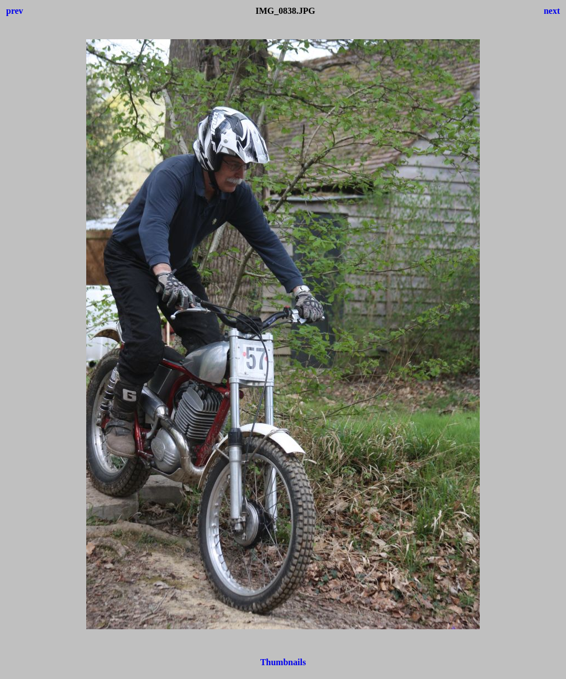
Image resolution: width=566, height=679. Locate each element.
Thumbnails (283, 662)
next (552, 10)
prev (14, 10)
